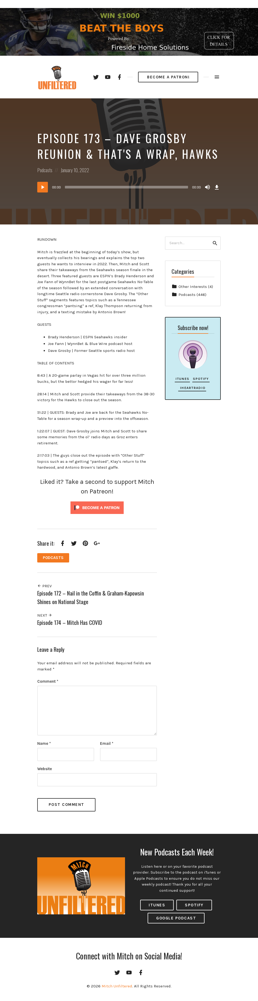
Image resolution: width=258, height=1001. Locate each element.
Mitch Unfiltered (117, 986)
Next (44, 615)
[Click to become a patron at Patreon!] (97, 507)
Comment (47, 681)
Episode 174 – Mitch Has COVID (69, 622)
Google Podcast (176, 918)
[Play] (42, 187)
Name (44, 743)
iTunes (182, 379)
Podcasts (44, 170)
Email (106, 743)
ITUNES (157, 905)
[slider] (126, 187)
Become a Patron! (168, 77)
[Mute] (207, 187)
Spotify (201, 379)
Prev (44, 586)
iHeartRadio (192, 388)
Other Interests (192, 286)
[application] (129, 187)
